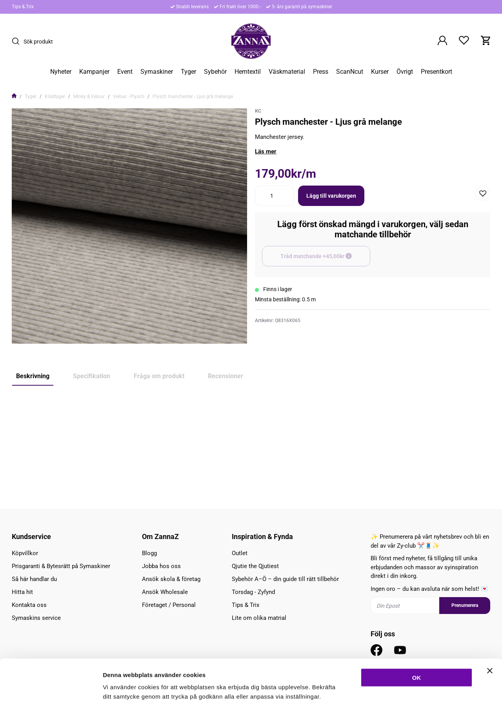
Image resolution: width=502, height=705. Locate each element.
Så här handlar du (34, 579)
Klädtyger (55, 96)
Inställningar (426, 689)
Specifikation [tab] (91, 376)
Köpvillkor (25, 553)
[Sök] (18, 41)
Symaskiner (156, 72)
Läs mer (265, 151)
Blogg (149, 553)
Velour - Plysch (128, 96)
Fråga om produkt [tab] (159, 376)
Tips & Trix (23, 6)
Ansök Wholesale (165, 592)
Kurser (380, 72)
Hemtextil (248, 72)
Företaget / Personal (169, 604)
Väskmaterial (287, 72)
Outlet (239, 553)
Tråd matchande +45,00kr (325, 259)
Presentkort (436, 72)
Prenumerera (464, 605)
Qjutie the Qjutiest (255, 566)
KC (258, 111)
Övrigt (405, 72)
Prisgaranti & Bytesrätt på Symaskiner (61, 566)
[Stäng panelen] (490, 632)
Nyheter (60, 72)
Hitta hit (22, 592)
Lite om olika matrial (259, 617)
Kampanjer (94, 72)
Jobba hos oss (161, 566)
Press (320, 72)
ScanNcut (349, 72)
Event (125, 72)
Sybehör (215, 72)
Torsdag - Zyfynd (253, 592)
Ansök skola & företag (171, 579)
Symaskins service (36, 617)
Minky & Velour (89, 96)
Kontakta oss (29, 604)
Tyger (188, 72)
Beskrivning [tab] (32, 376)
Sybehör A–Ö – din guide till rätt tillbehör (285, 579)
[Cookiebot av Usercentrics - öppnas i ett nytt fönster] (50, 690)
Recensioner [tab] (225, 376)
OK (416, 639)
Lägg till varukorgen (331, 196)
